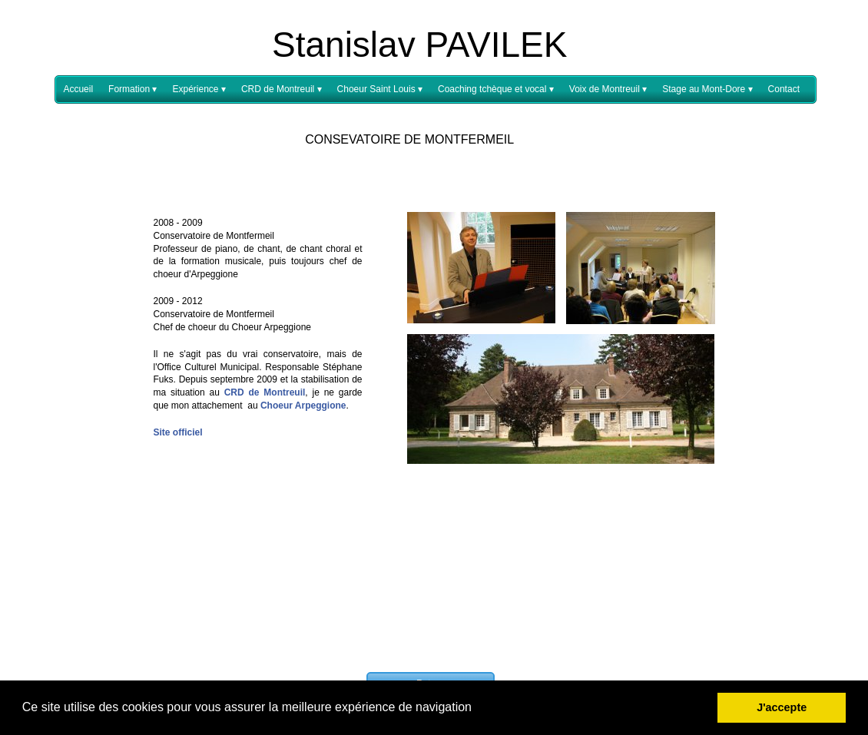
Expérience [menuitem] (198, 89)
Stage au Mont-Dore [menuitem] (707, 89)
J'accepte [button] (782, 707)
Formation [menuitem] (132, 89)
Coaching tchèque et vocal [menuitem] (496, 89)
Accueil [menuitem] (78, 89)
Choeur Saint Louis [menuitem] (379, 89)
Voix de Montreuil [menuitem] (608, 89)
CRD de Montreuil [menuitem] (281, 89)
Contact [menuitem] (784, 89)
